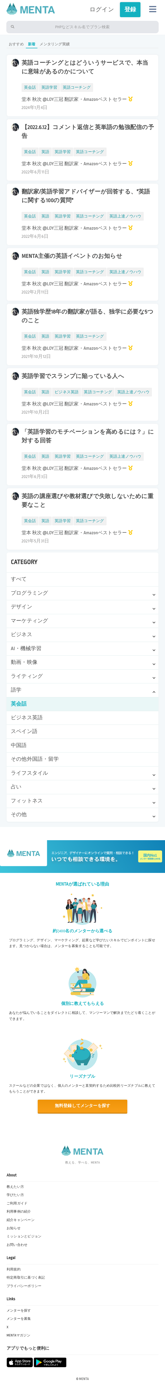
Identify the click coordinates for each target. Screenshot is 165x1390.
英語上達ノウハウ (125, 216)
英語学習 (49, 87)
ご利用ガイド (17, 1203)
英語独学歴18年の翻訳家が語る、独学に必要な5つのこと (87, 316)
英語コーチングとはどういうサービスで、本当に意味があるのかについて (85, 67)
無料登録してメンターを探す (82, 1106)
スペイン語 (24, 731)
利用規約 (14, 1269)
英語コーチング (77, 87)
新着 (31, 44)
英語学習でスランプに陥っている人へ (73, 376)
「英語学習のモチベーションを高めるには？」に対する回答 (88, 436)
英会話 (19, 704)
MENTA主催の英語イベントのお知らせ (72, 256)
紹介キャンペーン (21, 1220)
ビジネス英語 (27, 718)
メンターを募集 (19, 1319)
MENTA (84, 1379)
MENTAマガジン (18, 1335)
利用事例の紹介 (19, 1211)
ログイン (102, 10)
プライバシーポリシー (24, 1286)
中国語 (19, 745)
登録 (130, 10)
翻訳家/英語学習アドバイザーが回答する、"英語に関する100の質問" (86, 196)
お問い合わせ (17, 1245)
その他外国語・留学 (35, 759)
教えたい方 (15, 1187)
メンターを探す (19, 1310)
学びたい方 (15, 1195)
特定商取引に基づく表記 (26, 1277)
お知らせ (14, 1228)
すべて (19, 579)
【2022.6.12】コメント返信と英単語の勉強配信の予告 (88, 131)
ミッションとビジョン (24, 1236)
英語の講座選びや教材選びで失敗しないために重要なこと (87, 500)
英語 (45, 152)
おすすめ (16, 44)
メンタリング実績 (55, 44)
